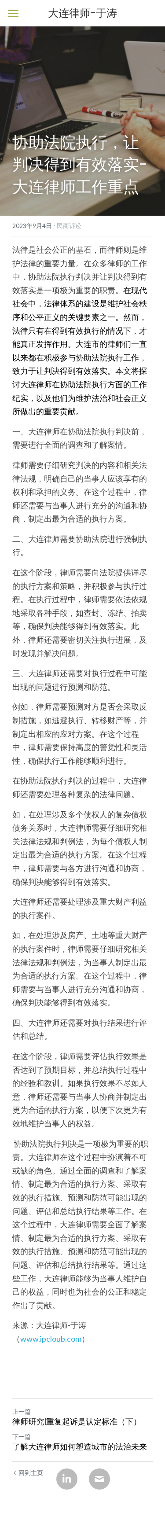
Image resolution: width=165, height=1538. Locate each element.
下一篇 (21, 1436)
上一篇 (21, 1411)
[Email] (99, 1479)
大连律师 (36, 384)
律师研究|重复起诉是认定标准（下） (76, 1422)
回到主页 (27, 1472)
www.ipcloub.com (50, 1338)
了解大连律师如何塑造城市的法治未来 (79, 1447)
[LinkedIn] (66, 1479)
